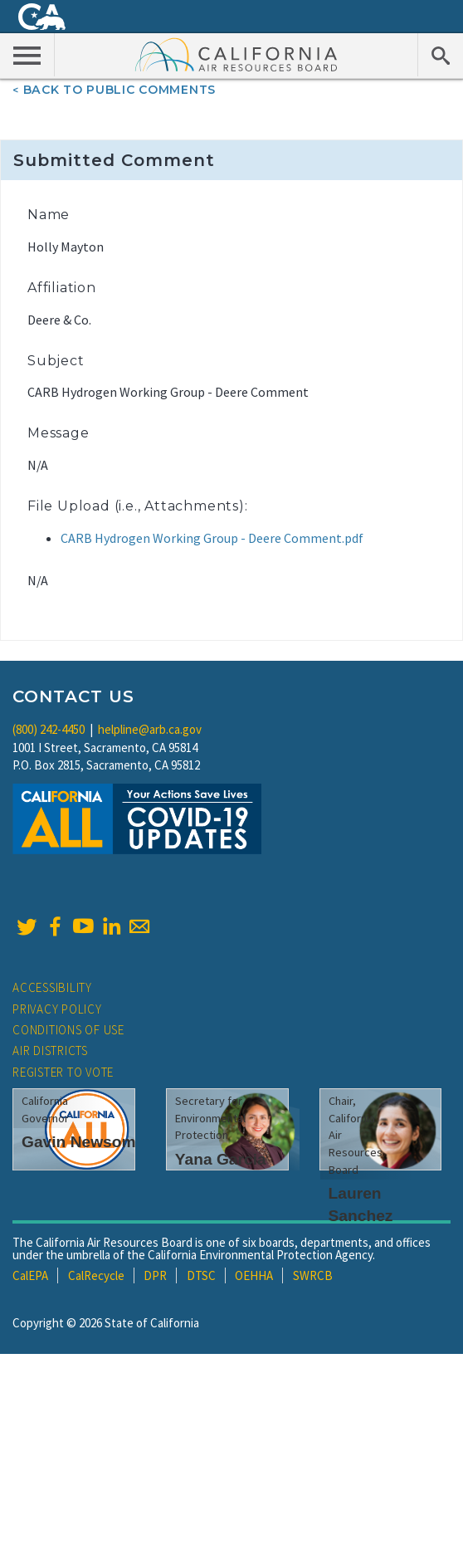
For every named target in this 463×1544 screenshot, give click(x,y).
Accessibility (52, 987)
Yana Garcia (220, 1159)
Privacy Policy (57, 1009)
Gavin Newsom (79, 1142)
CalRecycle (96, 1275)
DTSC (201, 1275)
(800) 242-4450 (48, 729)
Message (58, 433)
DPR (155, 1275)
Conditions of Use (68, 1030)
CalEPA (30, 1275)
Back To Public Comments (119, 89)
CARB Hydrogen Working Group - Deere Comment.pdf (212, 538)
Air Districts (50, 1050)
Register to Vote (63, 1072)
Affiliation (61, 288)
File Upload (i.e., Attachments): (137, 506)
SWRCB (313, 1275)
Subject (56, 361)
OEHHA (254, 1275)
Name (48, 214)
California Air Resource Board (236, 54)
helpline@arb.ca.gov (150, 729)
